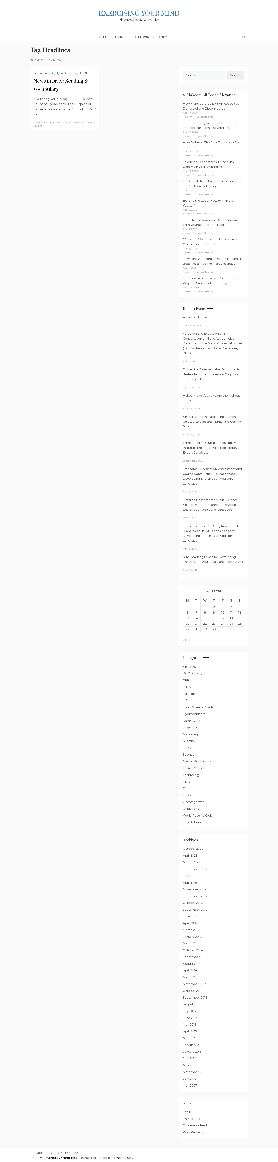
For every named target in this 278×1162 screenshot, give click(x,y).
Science (188, 754)
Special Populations (197, 761)
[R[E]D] (102, 36)
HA (51, 73)
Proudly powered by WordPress (54, 1158)
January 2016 (192, 936)
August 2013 (191, 1004)
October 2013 (193, 991)
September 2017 (195, 896)
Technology (191, 775)
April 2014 (190, 970)
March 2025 (191, 862)
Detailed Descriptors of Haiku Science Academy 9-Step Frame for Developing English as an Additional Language (211, 504)
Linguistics (190, 727)
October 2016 (193, 903)
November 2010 (194, 1072)
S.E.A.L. (188, 748)
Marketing (190, 734)
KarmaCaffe (191, 721)
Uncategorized (194, 802)
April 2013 (190, 1031)
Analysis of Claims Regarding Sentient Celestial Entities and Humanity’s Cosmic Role (212, 421)
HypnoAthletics (66, 73)
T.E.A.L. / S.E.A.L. (194, 768)
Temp (187, 788)
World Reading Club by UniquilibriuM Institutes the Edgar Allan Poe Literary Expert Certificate (210, 447)
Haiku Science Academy (200, 707)
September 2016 (195, 909)
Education (40, 73)
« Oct (186, 640)
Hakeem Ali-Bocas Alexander (212, 95)
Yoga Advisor (192, 822)
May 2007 (190, 1085)
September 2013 (195, 997)
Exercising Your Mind (139, 14)
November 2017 (194, 889)
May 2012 (189, 1065)
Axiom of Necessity (196, 317)
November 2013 (194, 984)
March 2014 (191, 977)
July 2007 (190, 1078)
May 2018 (189, 876)
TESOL (83, 73)
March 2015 (191, 943)
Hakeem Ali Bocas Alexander (68, 122)
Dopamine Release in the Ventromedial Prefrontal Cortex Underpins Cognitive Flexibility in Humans (211, 374)
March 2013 (191, 1038)
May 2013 (189, 1024)
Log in (187, 1112)
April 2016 (190, 923)
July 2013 (189, 1011)
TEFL (186, 781)
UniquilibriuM (192, 808)
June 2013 (190, 1018)
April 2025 (190, 855)
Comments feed (195, 1125)
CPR (186, 680)
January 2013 (192, 1051)
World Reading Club (197, 815)
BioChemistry (192, 673)
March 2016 (191, 930)
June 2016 (190, 916)
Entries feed (191, 1118)
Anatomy (189, 666)
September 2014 (195, 957)
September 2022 (195, 869)
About (120, 36)
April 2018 (190, 882)
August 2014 (192, 964)
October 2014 (193, 950)
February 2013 (193, 1045)
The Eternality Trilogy (149, 36)
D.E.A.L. (188, 687)
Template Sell (122, 1158)
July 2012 (189, 1058)
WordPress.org (193, 1132)
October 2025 (193, 848)
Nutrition (189, 741)
